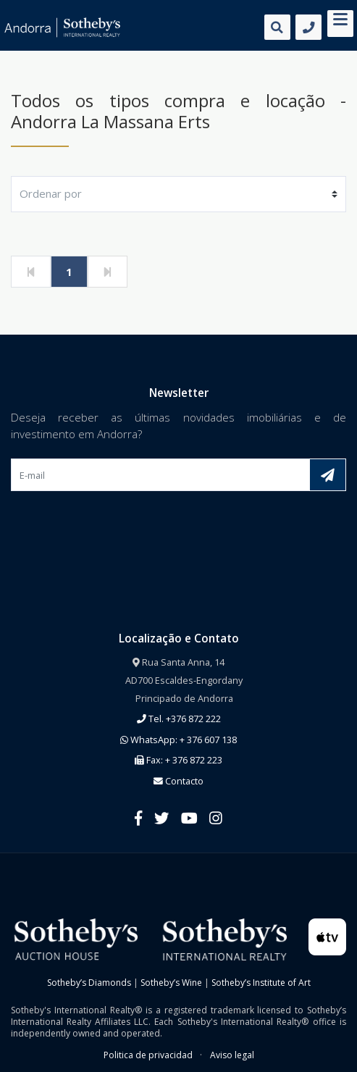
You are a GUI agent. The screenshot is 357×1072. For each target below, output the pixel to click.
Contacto (178, 780)
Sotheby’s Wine (171, 982)
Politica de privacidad (148, 1055)
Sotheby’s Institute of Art (261, 982)
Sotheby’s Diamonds (89, 982)
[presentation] (121, 525)
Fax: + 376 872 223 (178, 759)
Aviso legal (232, 1055)
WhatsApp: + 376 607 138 (178, 739)
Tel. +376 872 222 (179, 718)
